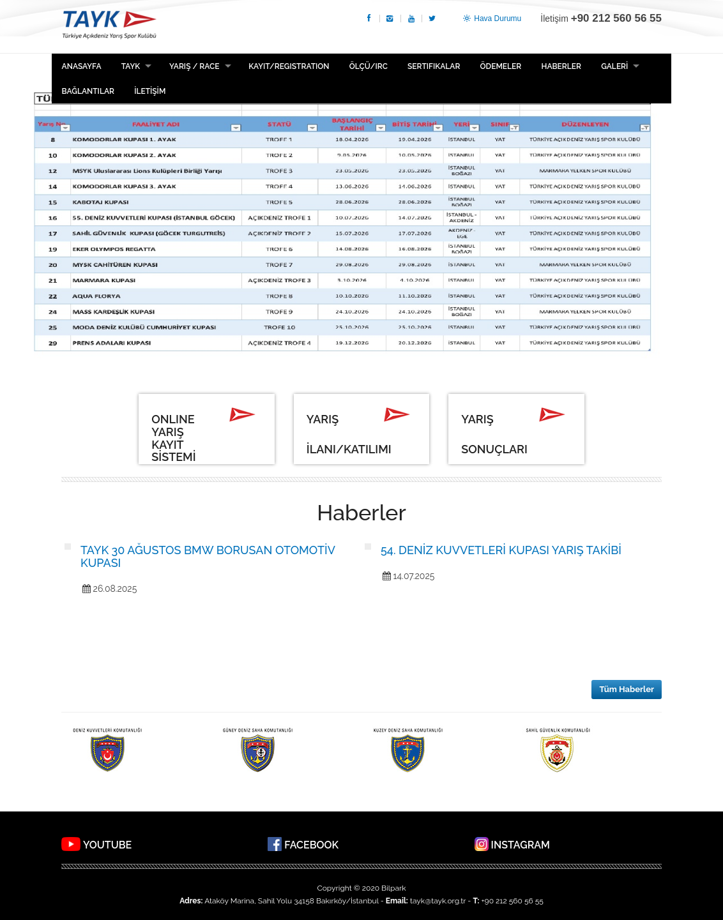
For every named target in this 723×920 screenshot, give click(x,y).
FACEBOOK (311, 845)
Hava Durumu (491, 18)
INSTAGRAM (520, 845)
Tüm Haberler (626, 689)
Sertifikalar (433, 66)
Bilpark (393, 888)
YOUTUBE (107, 845)
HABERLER (561, 66)
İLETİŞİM (149, 91)
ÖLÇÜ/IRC (368, 66)
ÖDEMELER (501, 66)
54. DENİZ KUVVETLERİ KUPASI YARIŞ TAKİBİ (501, 550)
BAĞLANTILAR (88, 91)
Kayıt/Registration (288, 66)
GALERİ (614, 66)
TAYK (109, 26)
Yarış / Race (194, 66)
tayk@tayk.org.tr (438, 900)
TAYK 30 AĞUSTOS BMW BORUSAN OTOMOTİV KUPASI (207, 556)
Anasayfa (82, 66)
